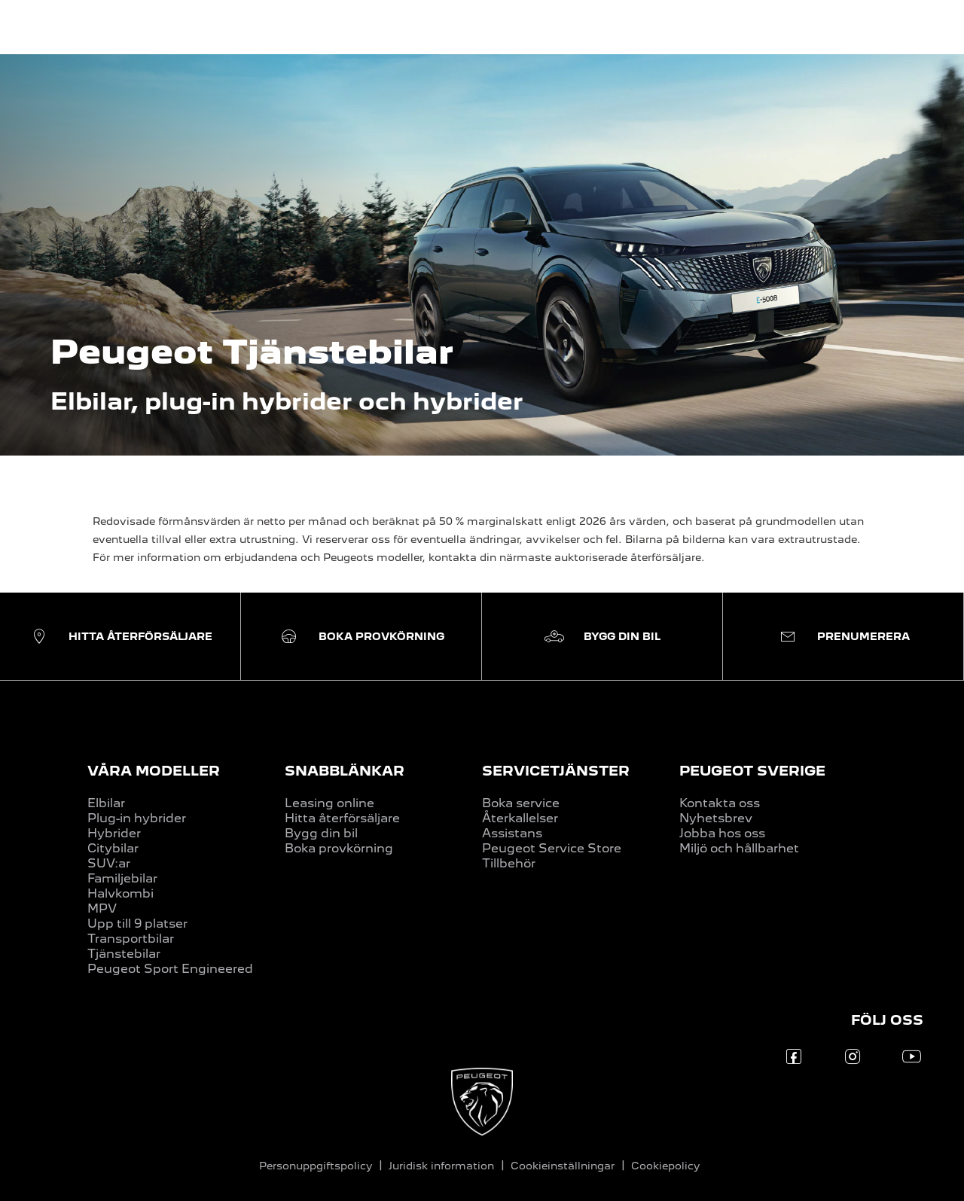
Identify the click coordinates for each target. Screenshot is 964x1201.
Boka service (521, 803)
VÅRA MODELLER (153, 771)
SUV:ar (108, 863)
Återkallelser (520, 818)
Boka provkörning (339, 848)
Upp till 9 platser (137, 923)
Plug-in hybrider (136, 818)
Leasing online (329, 803)
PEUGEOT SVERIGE (752, 771)
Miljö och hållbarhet (739, 848)
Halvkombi (120, 893)
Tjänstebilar (123, 953)
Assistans (512, 833)
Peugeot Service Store (551, 848)
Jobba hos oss (722, 833)
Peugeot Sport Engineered (170, 969)
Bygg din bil (321, 833)
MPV (102, 908)
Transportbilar (130, 938)
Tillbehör (508, 863)
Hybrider (114, 833)
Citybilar (113, 848)
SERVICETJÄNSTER (556, 771)
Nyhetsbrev (715, 818)
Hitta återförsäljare (342, 818)
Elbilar (106, 803)
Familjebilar (122, 878)
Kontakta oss (719, 803)
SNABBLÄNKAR (344, 771)
